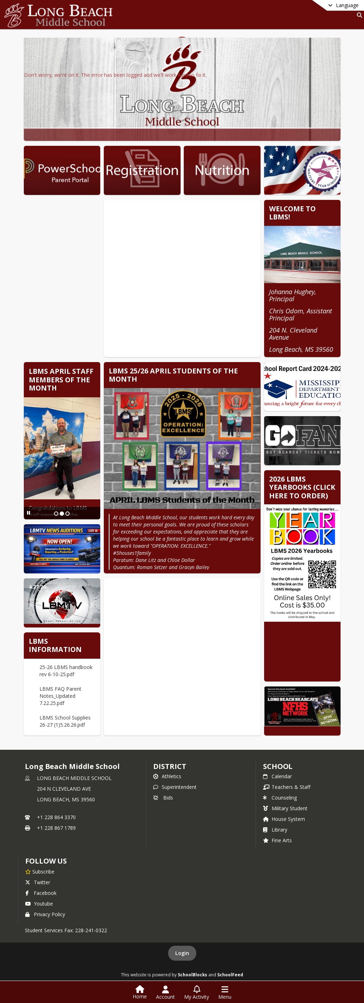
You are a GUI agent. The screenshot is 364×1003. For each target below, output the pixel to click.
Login (182, 953)
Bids (163, 797)
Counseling (280, 797)
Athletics (167, 776)
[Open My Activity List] (196, 992)
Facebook (41, 893)
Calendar (277, 776)
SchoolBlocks (192, 974)
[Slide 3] (67, 513)
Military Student (285, 808)
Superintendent (175, 787)
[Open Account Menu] (165, 992)
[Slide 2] (62, 513)
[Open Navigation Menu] (224, 992)
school (278, 766)
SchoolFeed (230, 974)
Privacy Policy (45, 914)
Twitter (37, 882)
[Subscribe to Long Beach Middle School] (39, 871)
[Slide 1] (56, 513)
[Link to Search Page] (358, 15)
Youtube (39, 903)
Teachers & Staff (286, 787)
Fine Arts (277, 840)
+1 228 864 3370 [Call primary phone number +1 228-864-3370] (56, 817)
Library (275, 829)
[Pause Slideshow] (28, 512)
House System (284, 819)
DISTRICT (169, 766)
